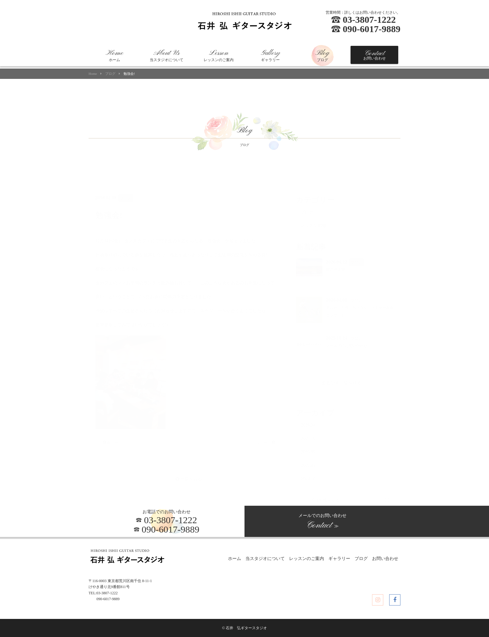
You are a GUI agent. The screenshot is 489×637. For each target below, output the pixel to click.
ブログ (322, 55)
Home (93, 73)
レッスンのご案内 (219, 55)
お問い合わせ (374, 55)
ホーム (114, 55)
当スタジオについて (166, 55)
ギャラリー (270, 55)
